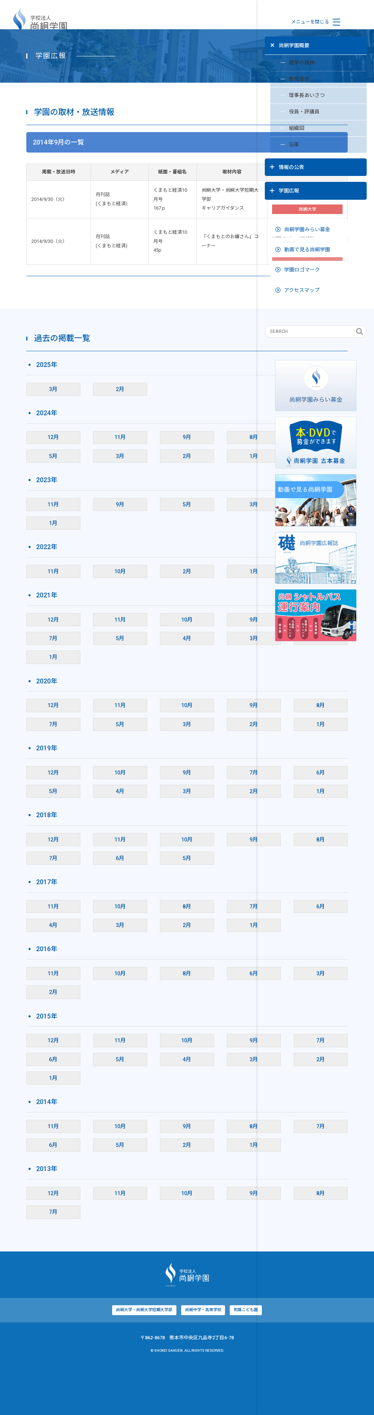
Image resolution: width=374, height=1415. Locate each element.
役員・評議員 (289, 113)
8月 (176, 487)
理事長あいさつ (292, 95)
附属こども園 (188, 1360)
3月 (32, 439)
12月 (32, 487)
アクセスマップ (297, 272)
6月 (225, 487)
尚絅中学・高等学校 (145, 1360)
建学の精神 (287, 61)
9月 (128, 487)
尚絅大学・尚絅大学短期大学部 (85, 1360)
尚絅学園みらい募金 (302, 212)
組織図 (282, 130)
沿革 (279, 147)
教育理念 (284, 78)
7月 (32, 688)
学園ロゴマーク (297, 252)
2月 (80, 439)
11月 (80, 487)
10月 (80, 621)
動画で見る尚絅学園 (302, 232)
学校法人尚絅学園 (40, 22)
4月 (128, 688)
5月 (32, 506)
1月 (176, 506)
